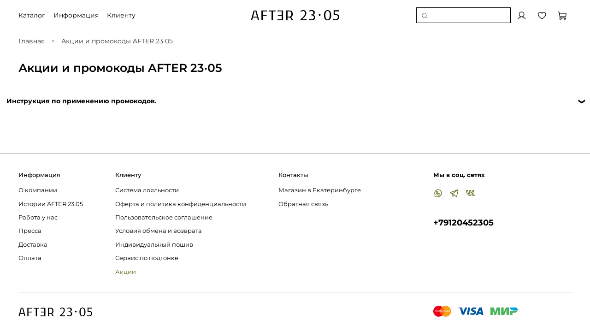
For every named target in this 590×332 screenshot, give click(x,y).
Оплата (29, 258)
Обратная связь (303, 204)
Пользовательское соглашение (163, 217)
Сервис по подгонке (146, 258)
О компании (37, 190)
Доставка (32, 244)
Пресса (29, 230)
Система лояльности (147, 190)
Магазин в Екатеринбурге (319, 190)
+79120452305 (463, 222)
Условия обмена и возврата (158, 230)
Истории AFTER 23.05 (50, 204)
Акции (125, 271)
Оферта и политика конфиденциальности (180, 204)
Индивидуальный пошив (154, 244)
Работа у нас (38, 217)
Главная (31, 41)
